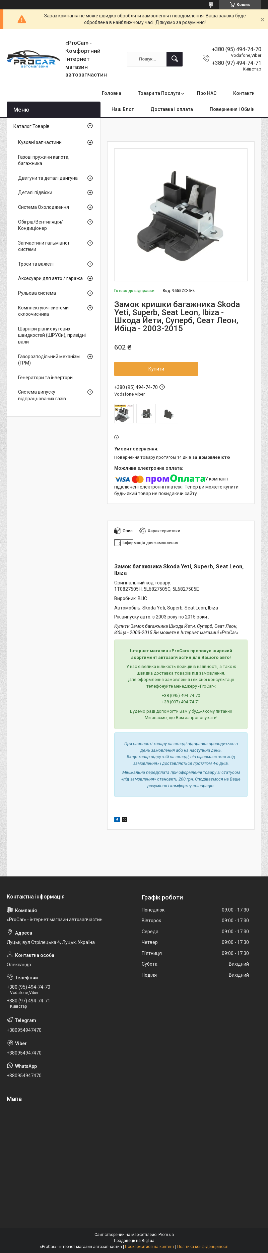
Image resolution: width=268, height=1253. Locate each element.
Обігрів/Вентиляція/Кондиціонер (40, 225)
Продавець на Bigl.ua (134, 1240)
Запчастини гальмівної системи (43, 246)
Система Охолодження (43, 207)
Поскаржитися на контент (149, 1246)
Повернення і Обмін (232, 109)
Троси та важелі (36, 264)
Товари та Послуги (159, 93)
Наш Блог (123, 109)
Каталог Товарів (31, 126)
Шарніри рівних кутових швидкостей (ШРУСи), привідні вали (52, 335)
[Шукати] (174, 59)
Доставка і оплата (171, 109)
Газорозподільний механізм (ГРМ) (49, 360)
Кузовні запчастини (40, 142)
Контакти (244, 93)
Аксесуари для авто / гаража (50, 278)
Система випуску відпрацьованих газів (42, 395)
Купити (156, 369)
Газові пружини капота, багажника (43, 160)
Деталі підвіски (35, 192)
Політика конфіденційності (202, 1246)
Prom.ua (166, 1234)
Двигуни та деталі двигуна (48, 178)
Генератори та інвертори (45, 377)
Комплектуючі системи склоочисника (43, 311)
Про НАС (206, 93)
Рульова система (37, 293)
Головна (111, 93)
